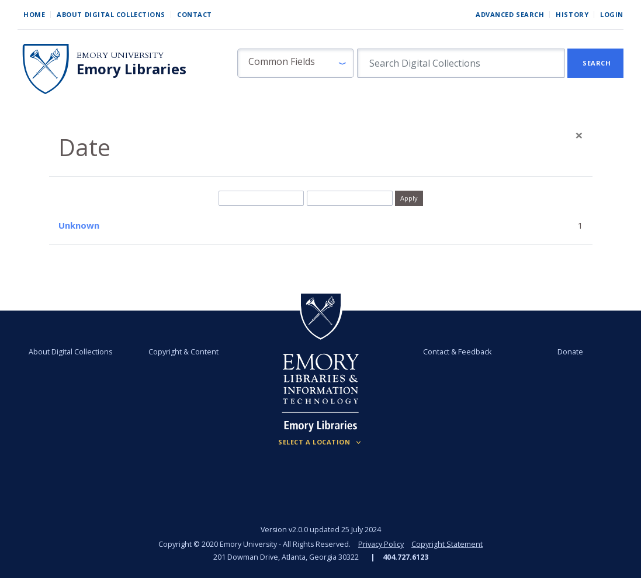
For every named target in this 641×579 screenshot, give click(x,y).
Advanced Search (510, 14)
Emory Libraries (131, 69)
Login (611, 14)
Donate (570, 352)
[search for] (461, 63)
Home (34, 14)
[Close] (579, 135)
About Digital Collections (111, 14)
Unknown (78, 225)
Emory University (120, 55)
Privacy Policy (381, 544)
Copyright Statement (447, 544)
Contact (194, 14)
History (572, 14)
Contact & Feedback (457, 352)
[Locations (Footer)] (320, 442)
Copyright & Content (184, 352)
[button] (295, 63)
